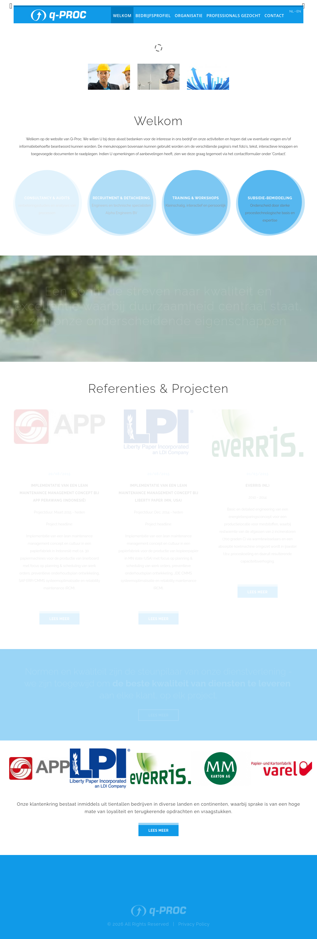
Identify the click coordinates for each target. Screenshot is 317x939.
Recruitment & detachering (121, 198)
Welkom (122, 15)
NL (292, 11)
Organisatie (189, 15)
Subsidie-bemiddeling (270, 198)
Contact (274, 15)
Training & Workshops (195, 198)
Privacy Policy (194, 932)
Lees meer (158, 830)
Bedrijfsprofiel (153, 15)
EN (298, 11)
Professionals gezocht (234, 15)
